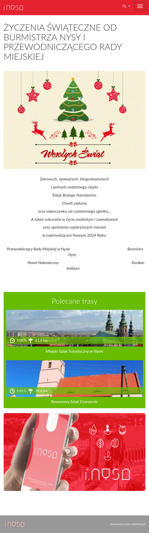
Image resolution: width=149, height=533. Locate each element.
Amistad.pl (138, 524)
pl (124, 6)
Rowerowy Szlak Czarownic (74, 401)
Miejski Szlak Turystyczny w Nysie (74, 351)
